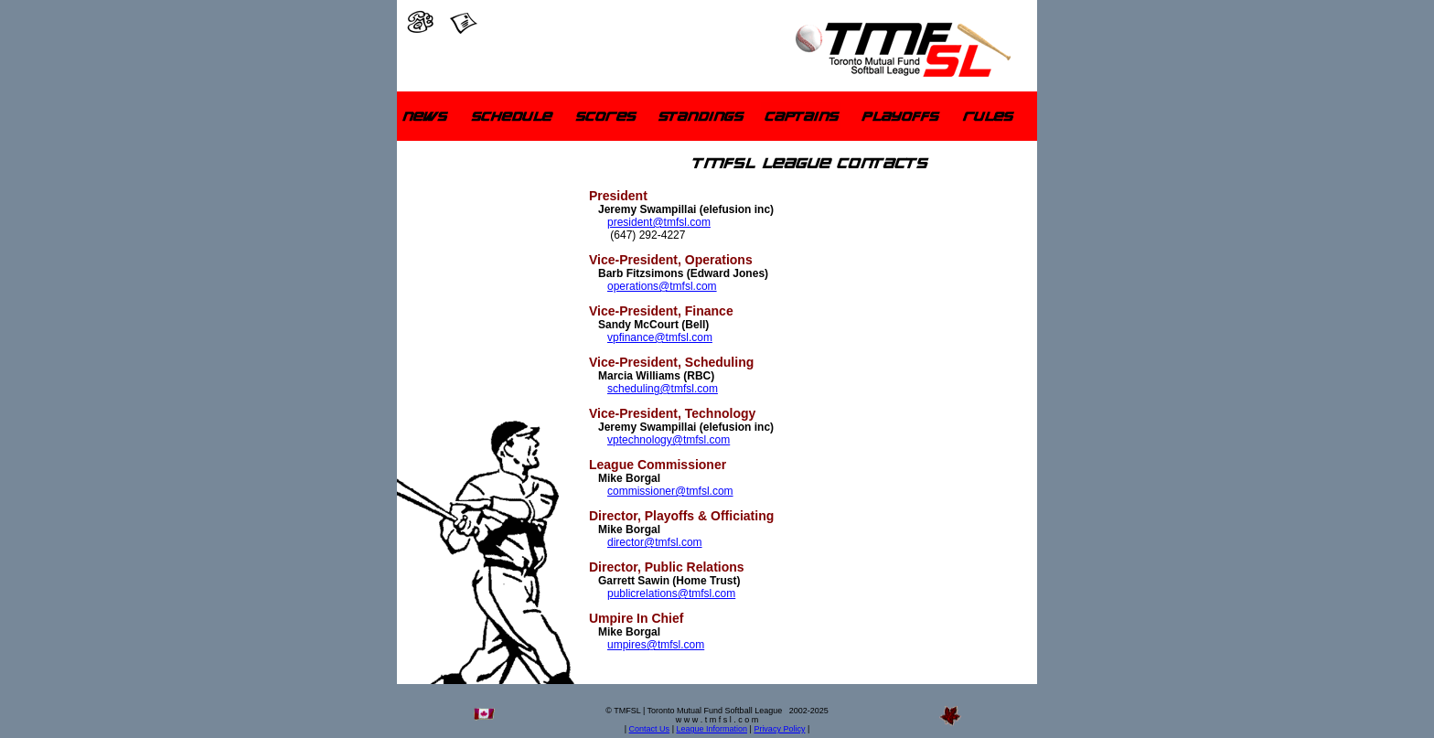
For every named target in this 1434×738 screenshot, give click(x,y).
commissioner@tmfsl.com (670, 491)
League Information (711, 728)
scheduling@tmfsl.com (662, 388)
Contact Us (649, 728)
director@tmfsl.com (654, 542)
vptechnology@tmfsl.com (668, 439)
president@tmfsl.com (659, 222)
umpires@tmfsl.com (655, 644)
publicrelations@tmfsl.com (671, 593)
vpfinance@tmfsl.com (659, 337)
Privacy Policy (779, 728)
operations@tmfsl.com (662, 286)
